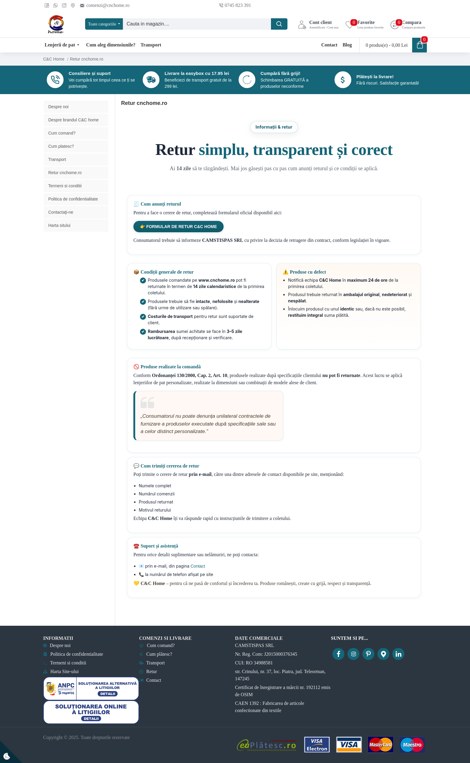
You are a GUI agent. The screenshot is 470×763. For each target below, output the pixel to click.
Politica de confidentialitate (73, 208)
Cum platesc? (61, 155)
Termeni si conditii (65, 195)
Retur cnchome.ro (65, 182)
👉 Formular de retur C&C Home (178, 236)
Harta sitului (59, 235)
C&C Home (53, 59)
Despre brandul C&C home (73, 129)
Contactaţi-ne (60, 221)
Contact (197, 575)
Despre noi (58, 116)
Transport (57, 169)
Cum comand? (62, 142)
